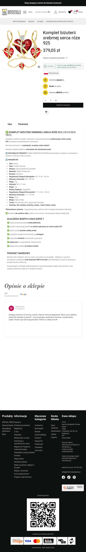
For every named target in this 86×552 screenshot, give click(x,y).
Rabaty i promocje (21, 471)
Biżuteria (31, 21)
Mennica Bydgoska (19, 21)
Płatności (17, 435)
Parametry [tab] (23, 124)
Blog (4, 434)
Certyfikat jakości (20, 462)
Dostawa (17, 422)
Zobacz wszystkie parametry (55, 58)
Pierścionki (39, 444)
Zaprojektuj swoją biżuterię (24, 452)
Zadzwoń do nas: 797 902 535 (72, 467)
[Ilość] (51, 100)
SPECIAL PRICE (8, 422)
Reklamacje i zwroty (21, 438)
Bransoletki (39, 428)
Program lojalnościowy (23, 477)
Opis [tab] (10, 124)
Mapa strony (19, 459)
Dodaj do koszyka (63, 105)
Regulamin (18, 428)
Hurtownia (39, 425)
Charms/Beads (40, 435)
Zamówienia (56, 431)
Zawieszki (38, 447)
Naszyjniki (39, 441)
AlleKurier (79, 487)
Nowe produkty (8, 425)
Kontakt (17, 456)
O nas (16, 432)
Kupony (54, 437)
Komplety (40, 21)
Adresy (53, 434)
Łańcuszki (38, 450)
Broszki (37, 432)
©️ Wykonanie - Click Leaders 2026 (43, 547)
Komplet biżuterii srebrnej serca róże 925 (59, 21)
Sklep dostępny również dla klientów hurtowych (43, 3)
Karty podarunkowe (21, 474)
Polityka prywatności (22, 425)
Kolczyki (38, 438)
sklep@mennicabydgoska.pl (71, 472)
